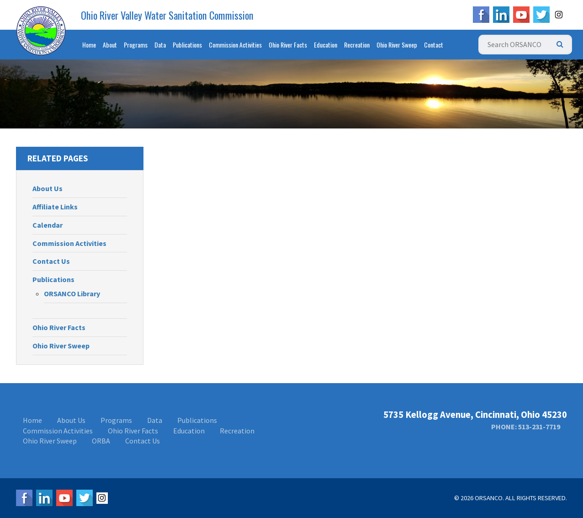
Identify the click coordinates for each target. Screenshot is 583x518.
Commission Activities (235, 44)
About (110, 44)
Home (89, 44)
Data (160, 44)
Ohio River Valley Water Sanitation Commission (167, 15)
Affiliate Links (55, 206)
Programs (136, 44)
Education (325, 44)
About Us (47, 188)
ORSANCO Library (72, 293)
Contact (433, 44)
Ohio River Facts (288, 44)
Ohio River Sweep (396, 44)
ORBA (101, 440)
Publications (187, 44)
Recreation (357, 44)
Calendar (47, 225)
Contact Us (51, 261)
